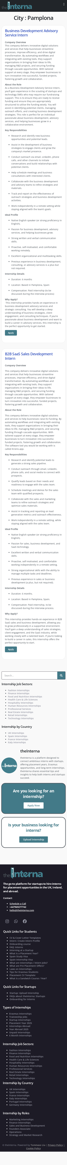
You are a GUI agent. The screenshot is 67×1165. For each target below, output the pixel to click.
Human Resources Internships (24, 705)
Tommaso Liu (38, 1145)
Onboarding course (20, 944)
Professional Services (19, 708)
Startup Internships (20, 1019)
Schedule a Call (18, 903)
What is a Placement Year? (24, 953)
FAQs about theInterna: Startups (27, 996)
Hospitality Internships (20, 702)
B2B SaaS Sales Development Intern (29, 356)
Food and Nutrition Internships (25, 696)
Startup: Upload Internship (24, 993)
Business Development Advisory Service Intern (31, 33)
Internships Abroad (19, 1026)
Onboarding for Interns (22, 999)
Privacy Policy (55, 1145)
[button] (63, 4)
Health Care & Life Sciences (23, 699)
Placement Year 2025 (20, 1023)
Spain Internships (17, 736)
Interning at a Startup (21, 950)
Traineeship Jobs (18, 1016)
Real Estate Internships (20, 712)
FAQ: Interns (16, 947)
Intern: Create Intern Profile (25, 940)
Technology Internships (21, 718)
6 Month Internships (20, 1035)
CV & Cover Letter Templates (25, 937)
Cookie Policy (33, 1148)
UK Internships (16, 732)
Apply (11, 332)
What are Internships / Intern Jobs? (29, 962)
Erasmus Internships (20, 1013)
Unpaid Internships (19, 1032)
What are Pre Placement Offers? (27, 965)
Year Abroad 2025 (18, 1029)
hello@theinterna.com (22, 910)
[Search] (61, 675)
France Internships (18, 739)
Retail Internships (17, 715)
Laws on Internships (21, 968)
